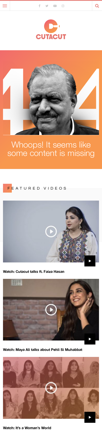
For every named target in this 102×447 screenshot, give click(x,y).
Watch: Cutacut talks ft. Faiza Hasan (33, 271)
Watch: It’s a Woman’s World (27, 428)
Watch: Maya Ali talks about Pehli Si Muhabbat (42, 349)
